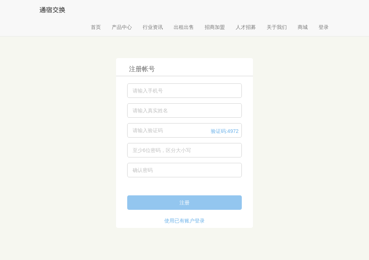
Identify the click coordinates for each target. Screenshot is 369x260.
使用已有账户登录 (184, 221)
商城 (303, 27)
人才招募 (246, 27)
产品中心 (122, 27)
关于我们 (277, 27)
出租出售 (184, 27)
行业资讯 (153, 27)
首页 (96, 27)
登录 (324, 27)
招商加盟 (215, 27)
